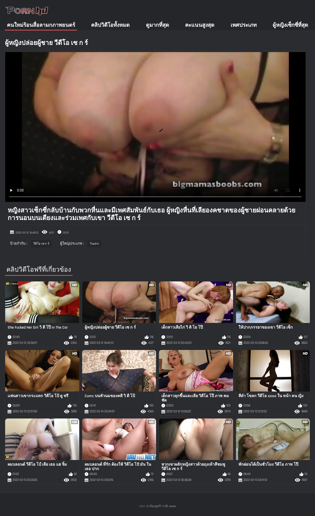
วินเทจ (94, 244)
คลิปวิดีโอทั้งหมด (110, 25)
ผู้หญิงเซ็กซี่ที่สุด (290, 25)
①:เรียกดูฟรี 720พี (157, 506)
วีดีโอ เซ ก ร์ (41, 244)
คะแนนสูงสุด (199, 25)
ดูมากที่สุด (157, 25)
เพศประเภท (244, 25)
